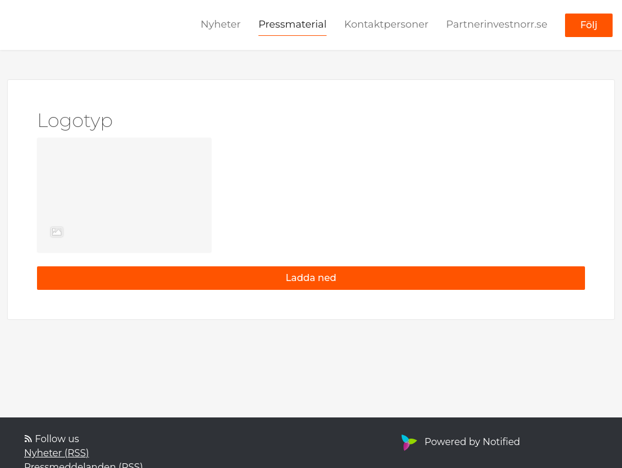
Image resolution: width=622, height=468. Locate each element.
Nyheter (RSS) (56, 453)
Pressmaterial (292, 24)
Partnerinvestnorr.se (496, 24)
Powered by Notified (459, 441)
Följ (588, 25)
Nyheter (220, 24)
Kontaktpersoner (386, 24)
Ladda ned (310, 277)
